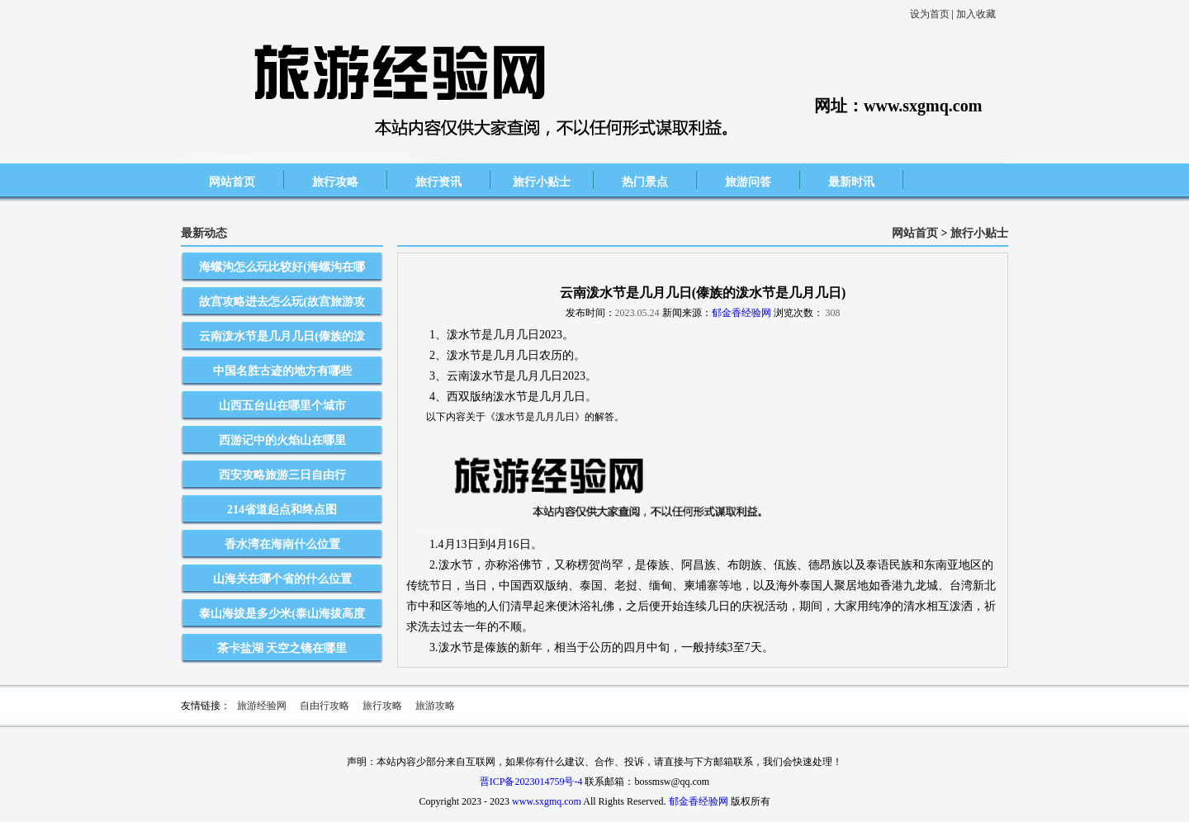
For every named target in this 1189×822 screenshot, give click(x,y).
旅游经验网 (262, 705)
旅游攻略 (435, 705)
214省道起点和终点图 (282, 509)
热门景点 (645, 182)
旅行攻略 (335, 182)
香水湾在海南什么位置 (282, 544)
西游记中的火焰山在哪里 (282, 440)
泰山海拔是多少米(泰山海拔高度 (282, 613)
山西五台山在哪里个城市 (282, 405)
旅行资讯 (438, 182)
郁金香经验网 (741, 313)
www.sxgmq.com (546, 801)
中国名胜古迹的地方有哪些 (282, 371)
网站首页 (232, 182)
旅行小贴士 (542, 182)
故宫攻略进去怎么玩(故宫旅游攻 (282, 301)
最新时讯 (851, 182)
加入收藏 (976, 14)
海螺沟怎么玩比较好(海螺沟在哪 (282, 267)
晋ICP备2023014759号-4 (531, 781)
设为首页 (930, 14)
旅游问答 (748, 182)
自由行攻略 (324, 705)
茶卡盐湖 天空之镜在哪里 (282, 648)
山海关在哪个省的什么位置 (282, 579)
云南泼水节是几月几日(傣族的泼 (282, 336)
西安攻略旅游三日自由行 (282, 475)
